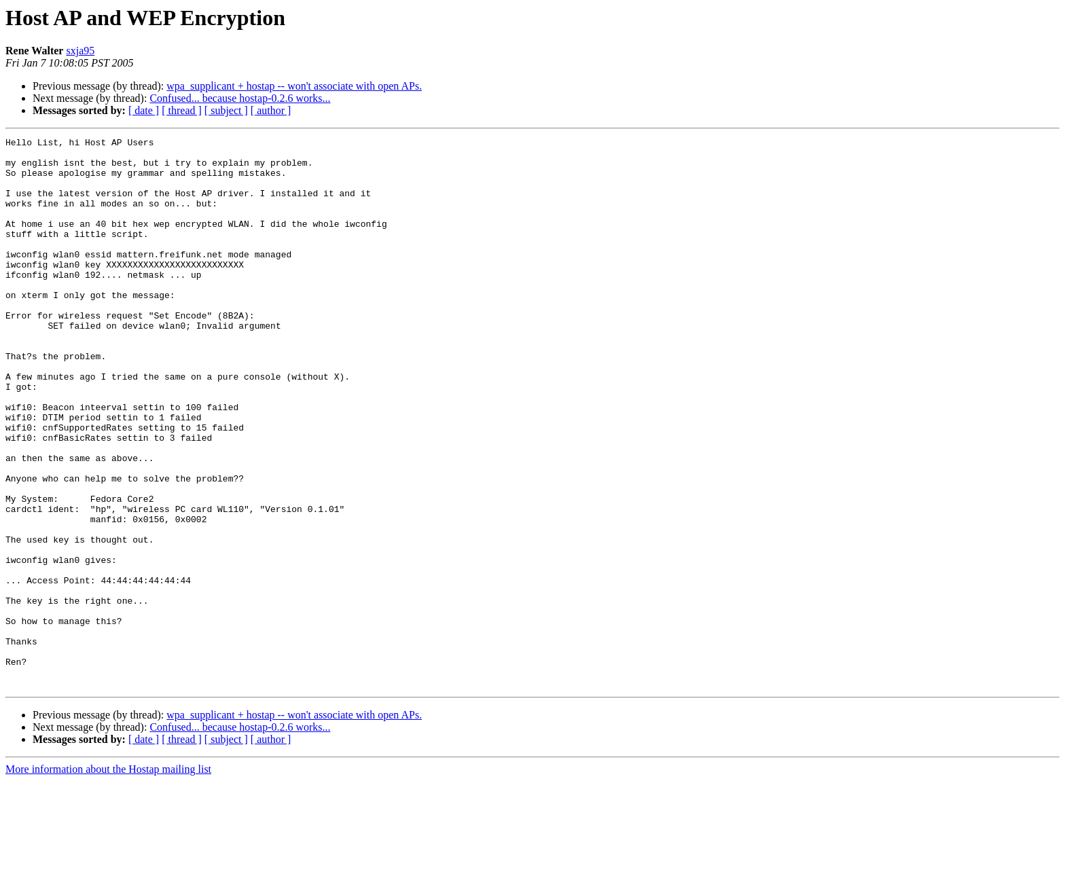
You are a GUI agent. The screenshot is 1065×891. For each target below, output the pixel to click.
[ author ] (271, 110)
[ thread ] (182, 110)
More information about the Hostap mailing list (108, 879)
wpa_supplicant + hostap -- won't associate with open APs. (294, 86)
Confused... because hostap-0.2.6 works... (239, 98)
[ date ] (143, 110)
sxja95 (80, 50)
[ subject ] (226, 110)
